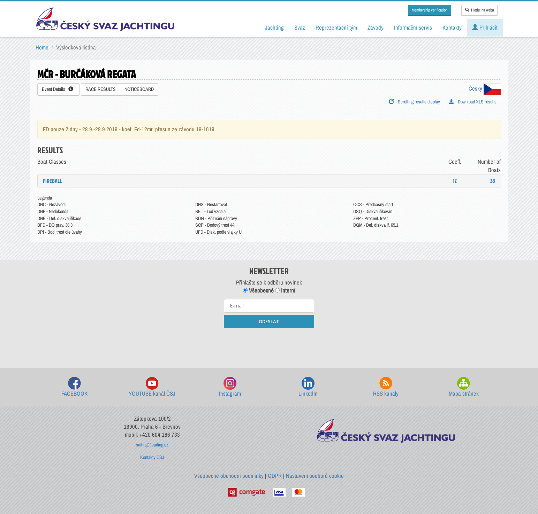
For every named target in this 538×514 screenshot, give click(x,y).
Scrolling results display (414, 102)
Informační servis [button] (413, 27)
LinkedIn (308, 387)
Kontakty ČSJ (152, 457)
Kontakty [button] (452, 27)
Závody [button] (375, 27)
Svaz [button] (299, 27)
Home (42, 47)
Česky (485, 88)
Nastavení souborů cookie (315, 476)
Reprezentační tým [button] (336, 27)
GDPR (275, 476)
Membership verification (429, 10)
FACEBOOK (74, 387)
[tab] (269, 180)
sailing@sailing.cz (152, 445)
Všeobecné (258, 290)
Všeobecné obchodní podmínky (229, 476)
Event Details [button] (57, 89)
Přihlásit (485, 27)
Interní (285, 290)
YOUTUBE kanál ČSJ (152, 387)
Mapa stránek (464, 387)
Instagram (230, 387)
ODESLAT (269, 321)
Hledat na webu (479, 10)
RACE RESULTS (100, 89)
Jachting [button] (274, 27)
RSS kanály (386, 387)
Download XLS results (473, 102)
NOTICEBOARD (139, 89)
